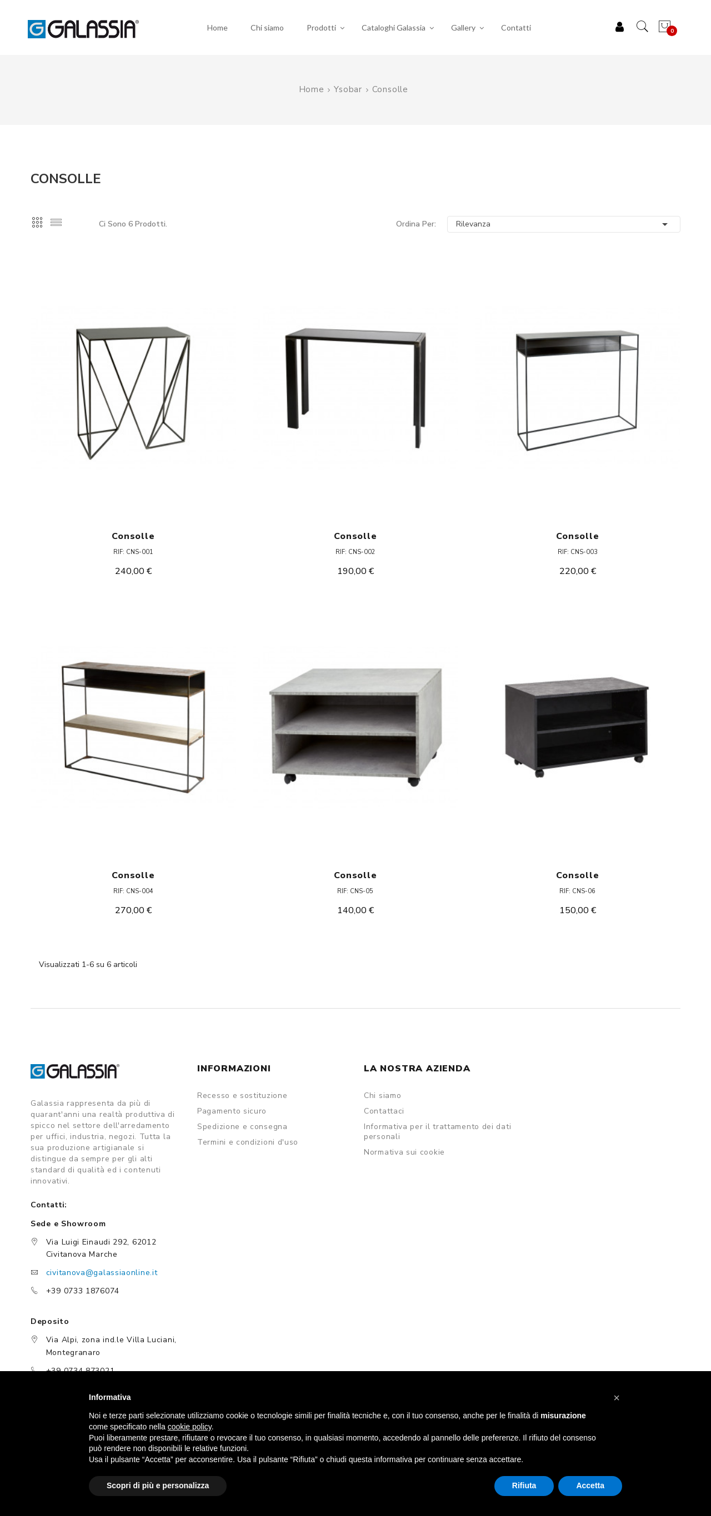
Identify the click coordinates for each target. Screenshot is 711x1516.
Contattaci (384, 1111)
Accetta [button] (590, 1485)
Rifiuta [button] (524, 1485)
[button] (616, 1398)
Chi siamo (382, 1096)
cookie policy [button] (190, 1426)
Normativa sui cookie (404, 1152)
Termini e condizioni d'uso (247, 1142)
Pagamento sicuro (232, 1111)
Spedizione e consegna (242, 1127)
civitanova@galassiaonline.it (102, 1272)
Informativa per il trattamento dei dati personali (437, 1132)
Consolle (133, 536)
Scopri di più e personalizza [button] (158, 1485)
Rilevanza (564, 224)
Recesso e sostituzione (242, 1096)
